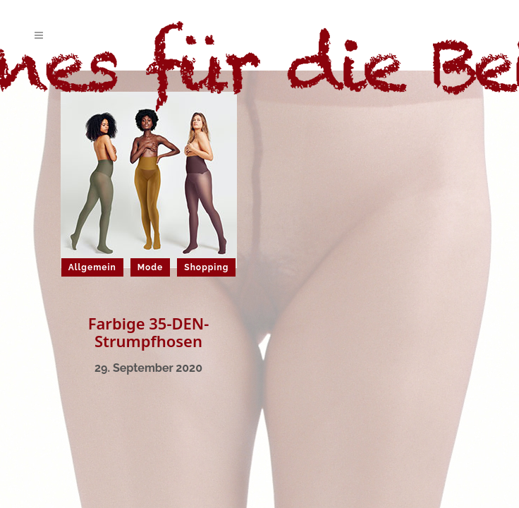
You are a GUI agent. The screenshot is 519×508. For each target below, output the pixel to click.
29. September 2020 (148, 368)
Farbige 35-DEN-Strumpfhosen (148, 332)
